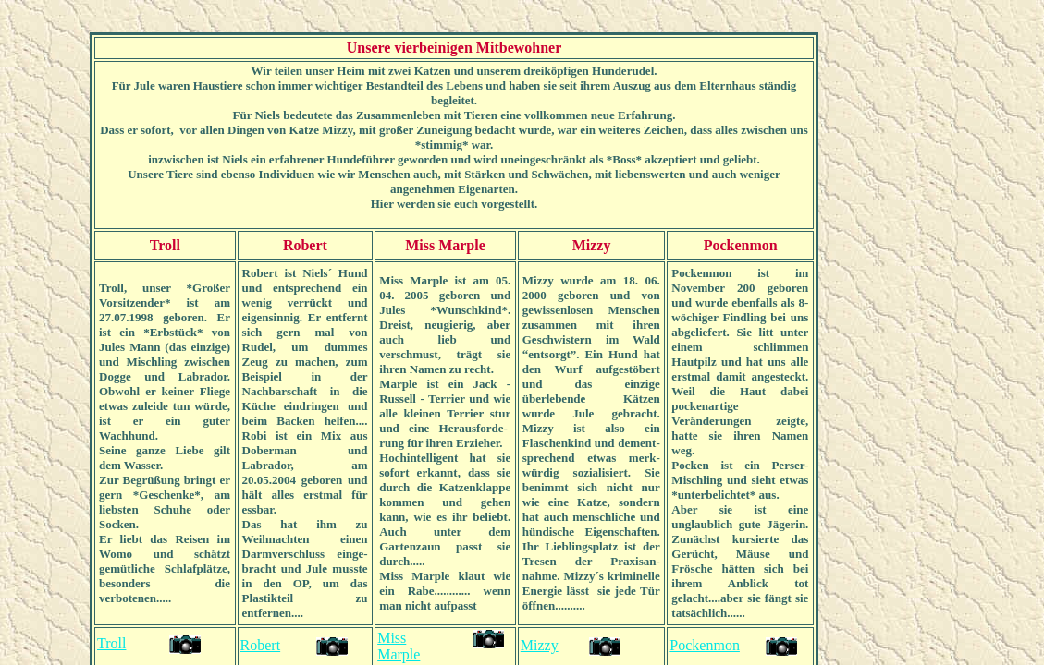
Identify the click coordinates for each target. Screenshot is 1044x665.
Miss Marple (398, 646)
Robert (260, 645)
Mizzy (540, 645)
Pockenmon (704, 645)
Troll (111, 643)
